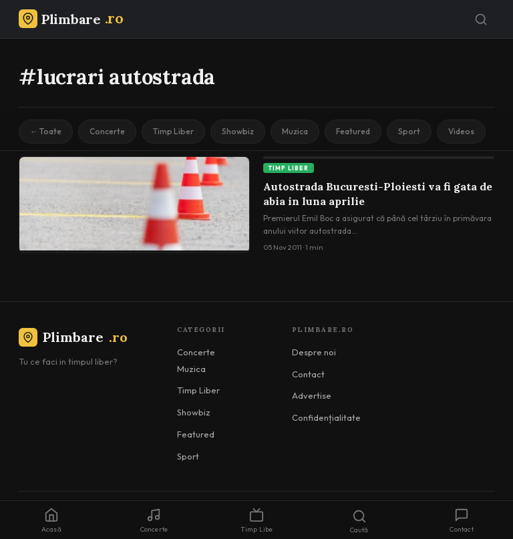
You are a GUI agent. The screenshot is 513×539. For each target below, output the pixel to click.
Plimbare (73, 337)
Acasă (51, 521)
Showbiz (238, 131)
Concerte (107, 131)
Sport (409, 131)
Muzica (295, 131)
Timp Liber (173, 131)
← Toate (45, 131)
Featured (353, 131)
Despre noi (314, 352)
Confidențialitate (326, 417)
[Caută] (481, 19)
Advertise (311, 395)
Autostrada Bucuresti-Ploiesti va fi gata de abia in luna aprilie (377, 194)
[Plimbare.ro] (71, 19)
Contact (308, 374)
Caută (359, 521)
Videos (461, 131)
